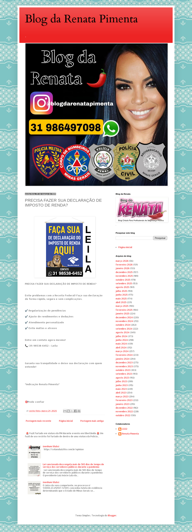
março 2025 (122, 306)
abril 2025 (121, 302)
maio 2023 (121, 389)
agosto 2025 (122, 287)
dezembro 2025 (124, 272)
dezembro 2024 (124, 317)
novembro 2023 (124, 366)
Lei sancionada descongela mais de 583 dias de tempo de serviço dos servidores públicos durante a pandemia (73, 465)
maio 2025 (121, 298)
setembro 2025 (124, 283)
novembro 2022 (124, 411)
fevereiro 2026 (124, 264)
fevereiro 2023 (124, 400)
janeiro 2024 (122, 358)
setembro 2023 (124, 373)
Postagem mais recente (38, 421)
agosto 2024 (122, 332)
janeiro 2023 (122, 404)
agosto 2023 (122, 377)
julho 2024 (121, 336)
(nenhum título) (51, 446)
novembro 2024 (124, 321)
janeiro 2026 (122, 268)
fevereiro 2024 (124, 355)
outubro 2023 (123, 370)
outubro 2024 (123, 324)
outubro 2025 (123, 279)
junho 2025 (122, 294)
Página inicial (66, 421)
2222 (124, 429)
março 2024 (122, 351)
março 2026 (122, 261)
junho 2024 (122, 340)
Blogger (112, 515)
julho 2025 (121, 291)
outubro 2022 (123, 415)
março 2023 (122, 396)
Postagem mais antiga (92, 421)
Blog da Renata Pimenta (81, 18)
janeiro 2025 (122, 313)
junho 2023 (122, 385)
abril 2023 (121, 392)
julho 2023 (121, 381)
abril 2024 (121, 347)
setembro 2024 (124, 328)
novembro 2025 (124, 275)
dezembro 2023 (124, 362)
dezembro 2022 (124, 407)
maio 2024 (121, 343)
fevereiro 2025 (124, 309)
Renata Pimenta (130, 433)
